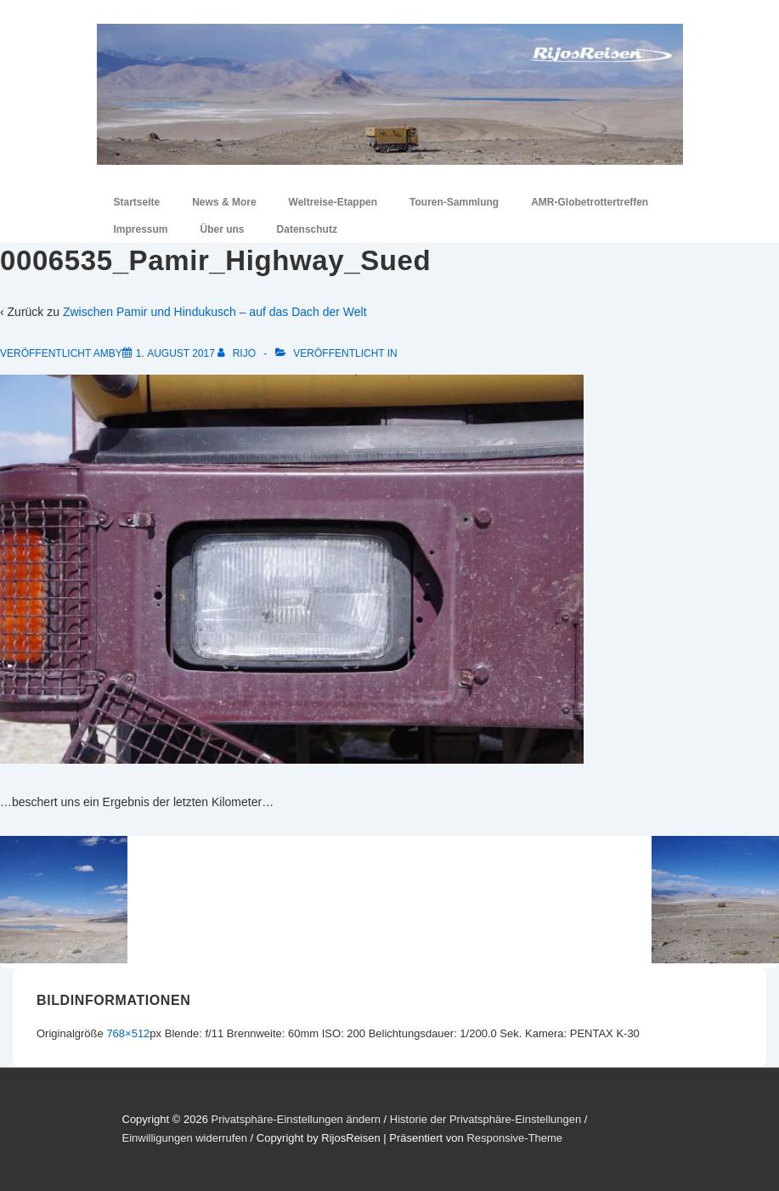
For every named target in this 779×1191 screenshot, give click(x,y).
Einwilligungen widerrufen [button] (184, 1138)
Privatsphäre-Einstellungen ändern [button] (295, 1119)
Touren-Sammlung (454, 202)
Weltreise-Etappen (333, 202)
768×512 (128, 1033)
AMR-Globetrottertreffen (589, 202)
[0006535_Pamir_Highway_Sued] (175, 353)
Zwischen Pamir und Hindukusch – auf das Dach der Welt (215, 312)
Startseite (137, 202)
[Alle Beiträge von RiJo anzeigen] (237, 353)
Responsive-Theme (514, 1138)
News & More (224, 202)
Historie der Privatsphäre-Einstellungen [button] (485, 1119)
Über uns (222, 229)
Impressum (141, 229)
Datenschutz (307, 229)
